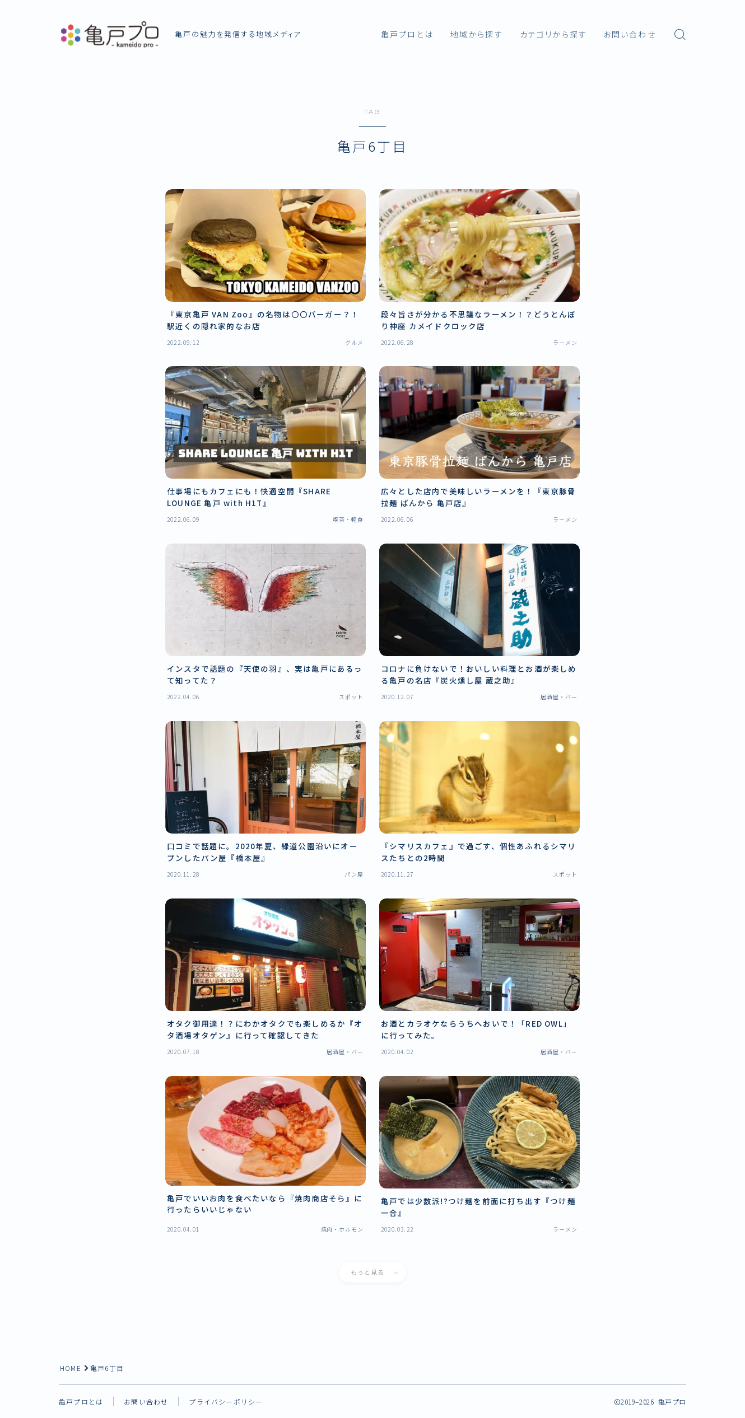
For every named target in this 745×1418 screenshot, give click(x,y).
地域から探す (476, 35)
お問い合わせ (629, 35)
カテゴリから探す (553, 35)
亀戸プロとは (407, 35)
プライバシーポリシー (226, 1401)
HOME (71, 1368)
